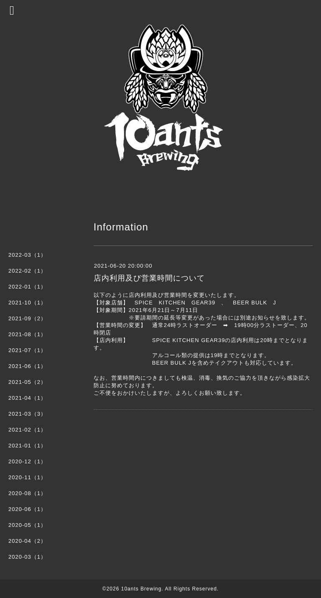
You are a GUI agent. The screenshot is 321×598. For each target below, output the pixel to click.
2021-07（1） (27, 350)
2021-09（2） (27, 318)
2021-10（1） (27, 302)
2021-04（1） (27, 398)
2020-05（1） (27, 525)
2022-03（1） (27, 255)
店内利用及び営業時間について (149, 278)
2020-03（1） (27, 557)
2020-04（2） (27, 541)
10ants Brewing (141, 589)
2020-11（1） (27, 477)
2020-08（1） (27, 493)
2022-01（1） (27, 287)
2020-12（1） (27, 461)
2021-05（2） (27, 382)
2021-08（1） (27, 334)
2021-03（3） (27, 414)
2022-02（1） (27, 271)
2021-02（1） (27, 430)
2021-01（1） (27, 445)
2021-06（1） (27, 366)
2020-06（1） (27, 509)
